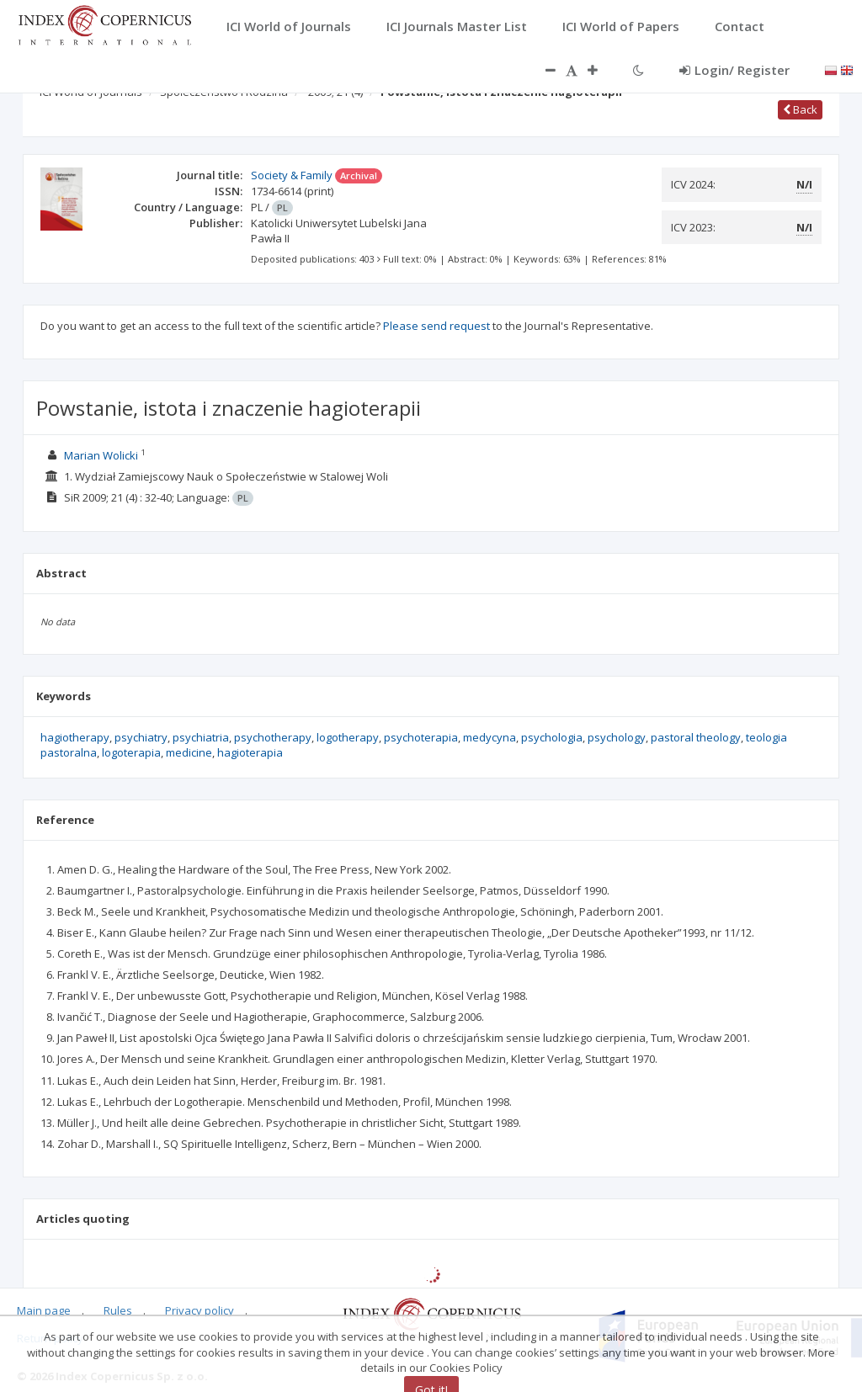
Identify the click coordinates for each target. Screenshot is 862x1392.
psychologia (552, 737)
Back (800, 109)
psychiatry (141, 737)
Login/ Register (734, 69)
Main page (44, 1310)
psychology (617, 737)
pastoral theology (696, 737)
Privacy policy (199, 1310)
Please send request (436, 325)
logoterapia (131, 752)
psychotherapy (272, 737)
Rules (118, 1310)
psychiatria (201, 737)
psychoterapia (421, 737)
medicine (189, 752)
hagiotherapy (74, 737)
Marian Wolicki (101, 455)
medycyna (489, 737)
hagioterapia (250, 752)
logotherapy (348, 737)
